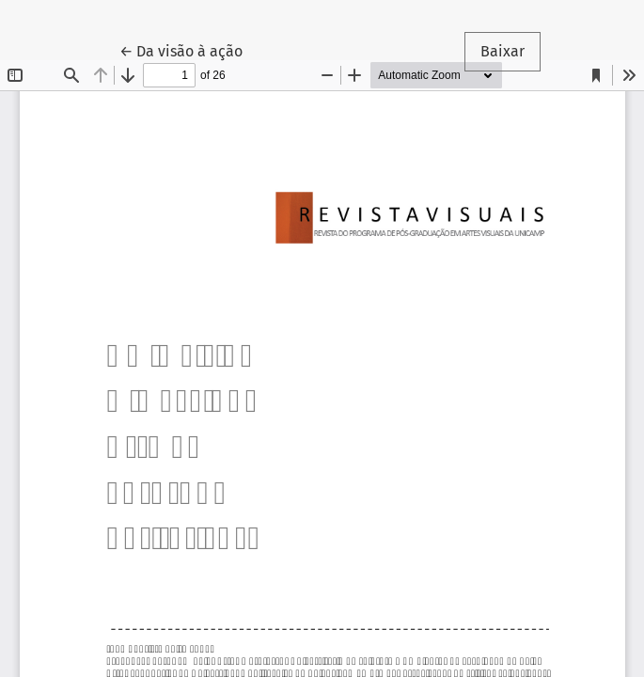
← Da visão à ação (189, 49)
